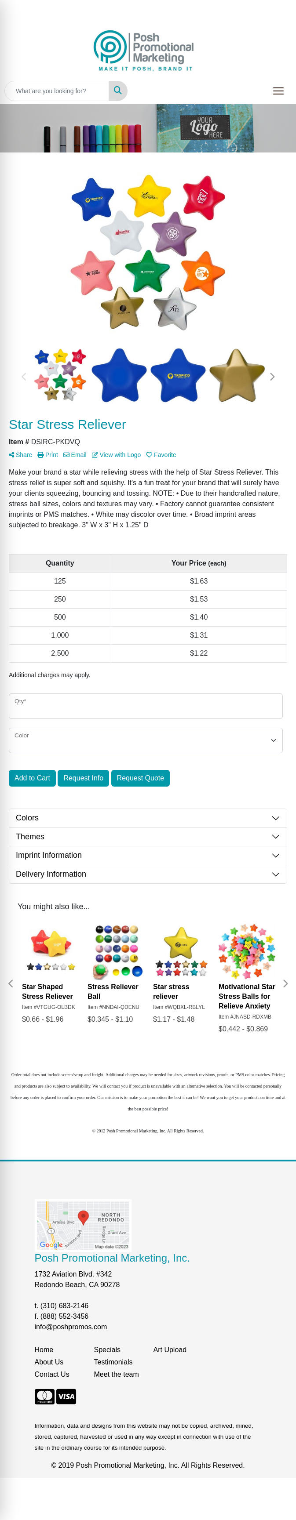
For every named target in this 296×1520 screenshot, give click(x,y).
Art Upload (170, 1349)
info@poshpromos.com (71, 1327)
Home (44, 1349)
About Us (49, 1362)
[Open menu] (278, 91)
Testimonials (113, 1362)
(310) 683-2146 (64, 1306)
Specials (107, 1349)
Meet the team (116, 1374)
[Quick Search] (56, 91)
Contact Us (52, 1374)
